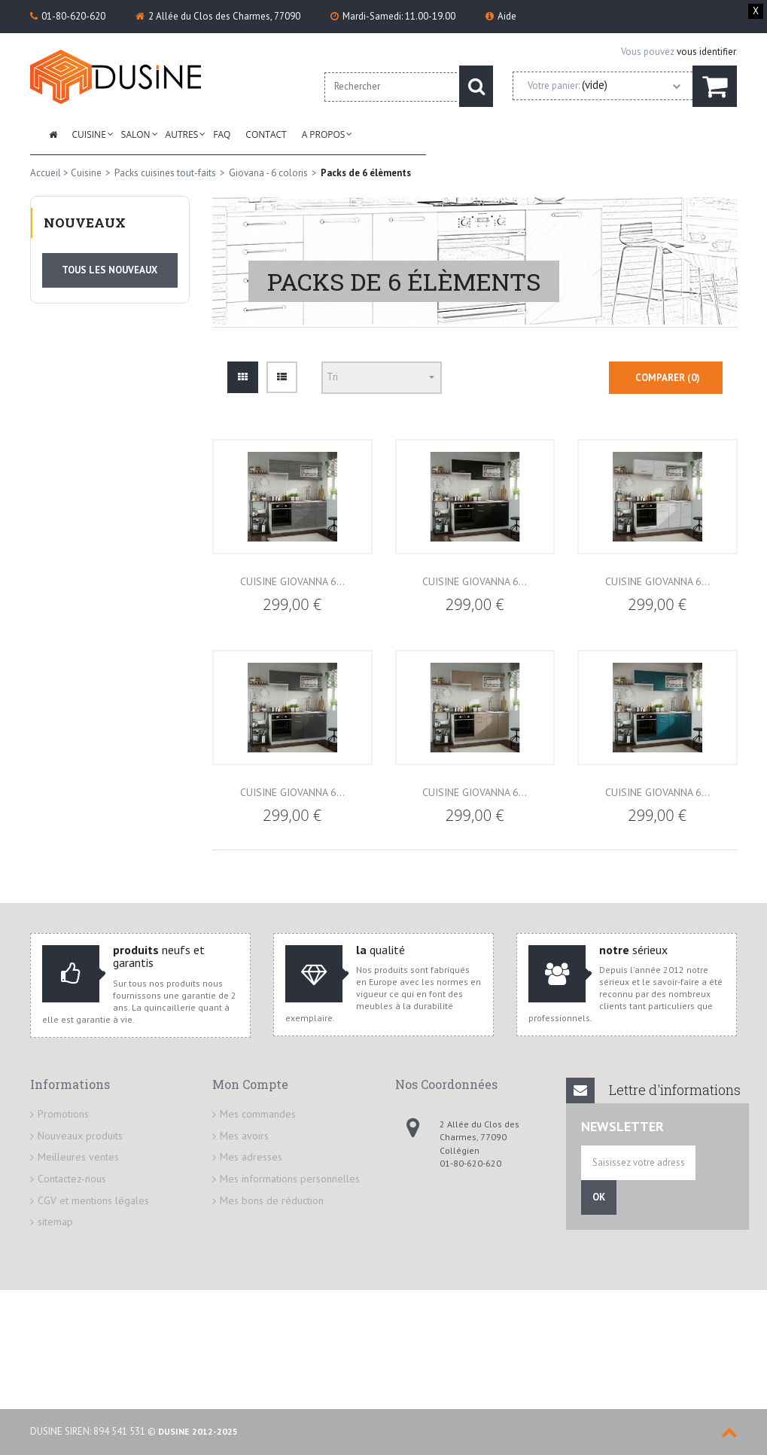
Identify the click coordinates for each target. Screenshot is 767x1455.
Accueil (45, 172)
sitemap (55, 1203)
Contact (265, 134)
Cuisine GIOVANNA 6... (292, 563)
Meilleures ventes (78, 1138)
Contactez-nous (72, 1160)
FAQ (221, 134)
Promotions (63, 1096)
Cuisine (89, 134)
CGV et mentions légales (93, 1182)
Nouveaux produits (80, 1117)
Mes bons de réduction (272, 1182)
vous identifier (706, 51)
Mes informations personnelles (290, 1160)
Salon (136, 134)
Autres (182, 134)
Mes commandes (258, 1096)
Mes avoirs (244, 1117)
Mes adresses (251, 1138)
